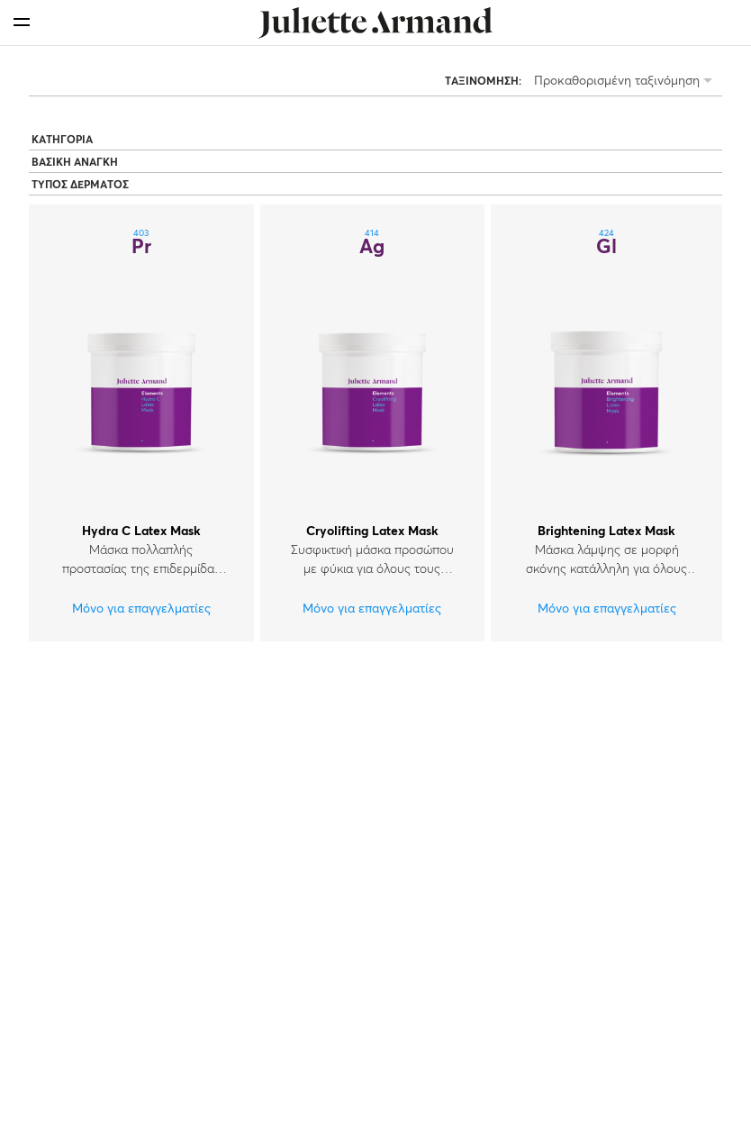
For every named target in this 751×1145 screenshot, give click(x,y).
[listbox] (626, 82)
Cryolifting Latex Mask (372, 531)
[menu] (22, 22)
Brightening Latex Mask (606, 531)
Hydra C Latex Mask (141, 531)
